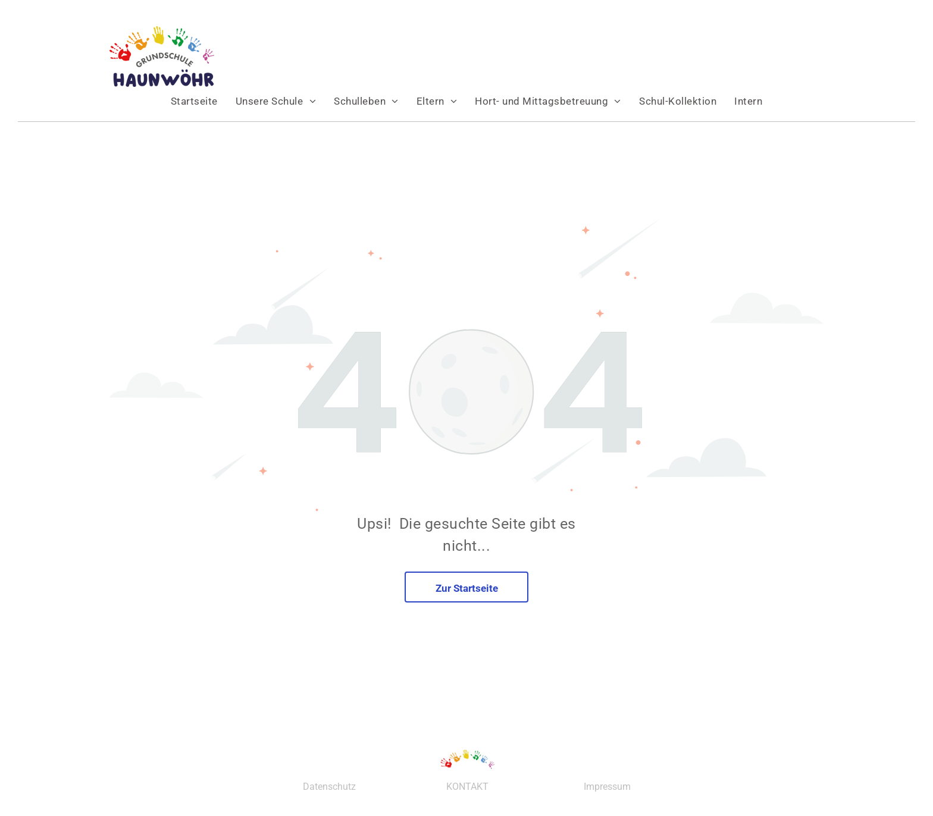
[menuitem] (194, 101)
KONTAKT (467, 786)
